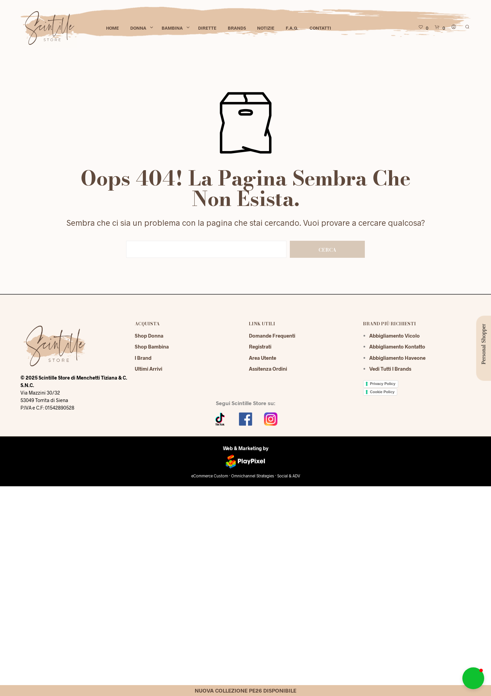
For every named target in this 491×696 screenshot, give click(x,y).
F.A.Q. (292, 28)
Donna (138, 28)
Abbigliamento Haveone (397, 358)
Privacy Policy (383, 384)
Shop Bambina (152, 346)
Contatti (320, 28)
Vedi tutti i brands (390, 369)
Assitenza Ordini (268, 369)
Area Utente (262, 358)
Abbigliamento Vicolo (394, 335)
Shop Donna (149, 335)
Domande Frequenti (272, 335)
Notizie (265, 28)
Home (112, 28)
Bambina (172, 28)
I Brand (143, 358)
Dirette (207, 28)
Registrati (260, 346)
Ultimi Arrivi (148, 369)
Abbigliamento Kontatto (397, 346)
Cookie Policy (382, 392)
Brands (237, 28)
